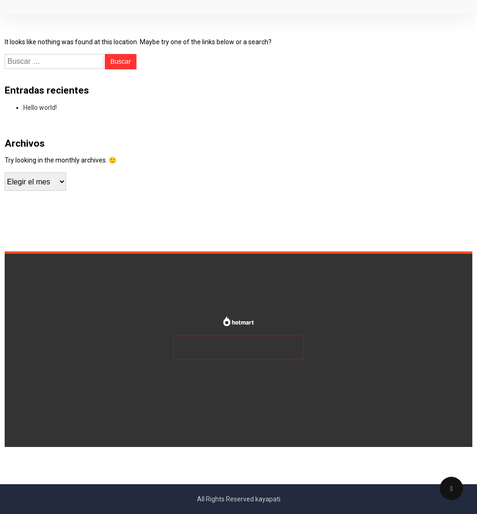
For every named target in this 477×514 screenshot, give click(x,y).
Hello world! (40, 107)
